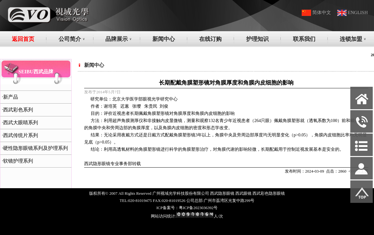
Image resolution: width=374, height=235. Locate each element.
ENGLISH (358, 12)
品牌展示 (118, 39)
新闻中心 (163, 39)
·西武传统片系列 (20, 135)
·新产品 (10, 97)
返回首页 (23, 39)
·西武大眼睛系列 (20, 122)
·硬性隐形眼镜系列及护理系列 (35, 148)
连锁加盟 (353, 39)
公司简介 (72, 39)
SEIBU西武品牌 (35, 71)
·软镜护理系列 (17, 161)
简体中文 (321, 12)
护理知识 (257, 39)
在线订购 (210, 39)
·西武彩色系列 (17, 109)
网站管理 (11, 229)
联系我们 (304, 39)
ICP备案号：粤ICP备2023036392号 (187, 207)
